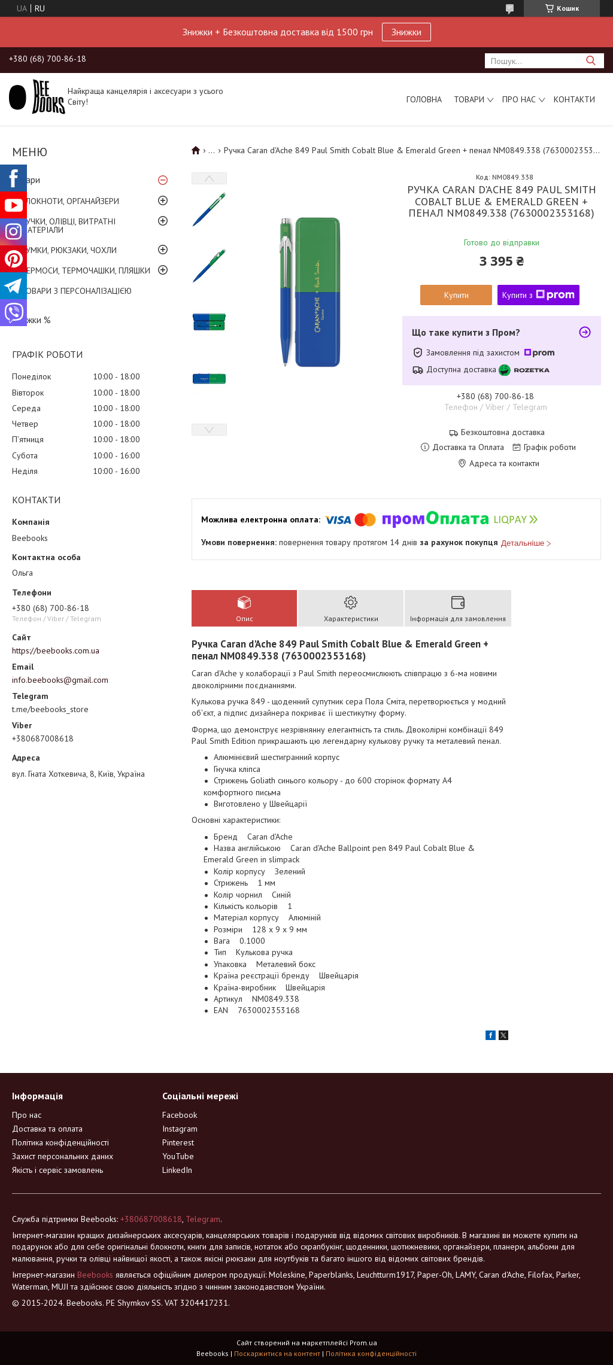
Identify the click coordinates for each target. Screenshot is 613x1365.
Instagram (180, 1128)
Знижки (406, 32)
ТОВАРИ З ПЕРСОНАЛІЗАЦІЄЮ (76, 290)
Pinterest (178, 1142)
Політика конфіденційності (60, 1142)
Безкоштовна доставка (503, 432)
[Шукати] (590, 60)
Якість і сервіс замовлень (57, 1170)
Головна (424, 99)
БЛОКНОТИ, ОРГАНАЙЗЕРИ (70, 201)
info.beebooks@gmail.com (60, 679)
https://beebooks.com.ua (55, 650)
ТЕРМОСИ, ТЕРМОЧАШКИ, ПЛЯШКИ (85, 270)
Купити (456, 295)
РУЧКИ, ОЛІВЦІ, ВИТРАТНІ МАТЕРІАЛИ (68, 225)
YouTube (178, 1156)
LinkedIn (177, 1170)
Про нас (519, 99)
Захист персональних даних (62, 1156)
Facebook (179, 1114)
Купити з (538, 295)
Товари (469, 99)
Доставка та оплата (47, 1128)
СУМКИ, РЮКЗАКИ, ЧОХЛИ (69, 250)
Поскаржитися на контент (277, 1353)
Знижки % (31, 320)
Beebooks (95, 1274)
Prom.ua (363, 1342)
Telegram (203, 1219)
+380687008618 (151, 1219)
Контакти (574, 99)
